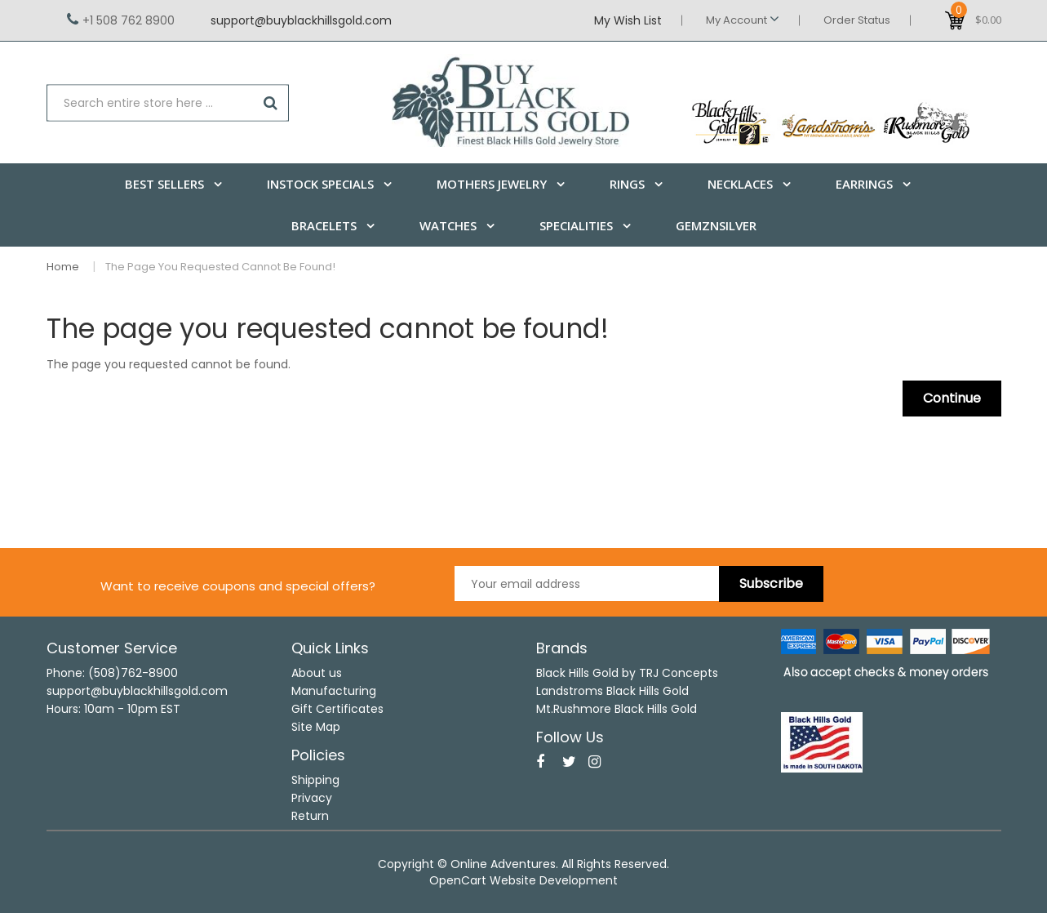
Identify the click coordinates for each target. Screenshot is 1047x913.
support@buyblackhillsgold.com (301, 20)
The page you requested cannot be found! (220, 266)
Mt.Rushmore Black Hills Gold (616, 709)
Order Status (856, 20)
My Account (742, 19)
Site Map (315, 727)
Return (310, 816)
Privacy (311, 798)
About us (316, 673)
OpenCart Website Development (523, 880)
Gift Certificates (337, 709)
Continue (952, 398)
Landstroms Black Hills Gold (612, 691)
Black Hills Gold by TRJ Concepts (627, 673)
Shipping (315, 780)
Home (63, 266)
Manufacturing (333, 691)
